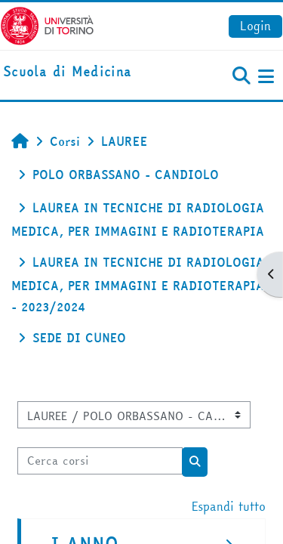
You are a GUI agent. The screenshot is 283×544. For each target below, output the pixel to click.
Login (255, 26)
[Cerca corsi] (100, 460)
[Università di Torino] (47, 24)
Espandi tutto (229, 506)
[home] (67, 72)
